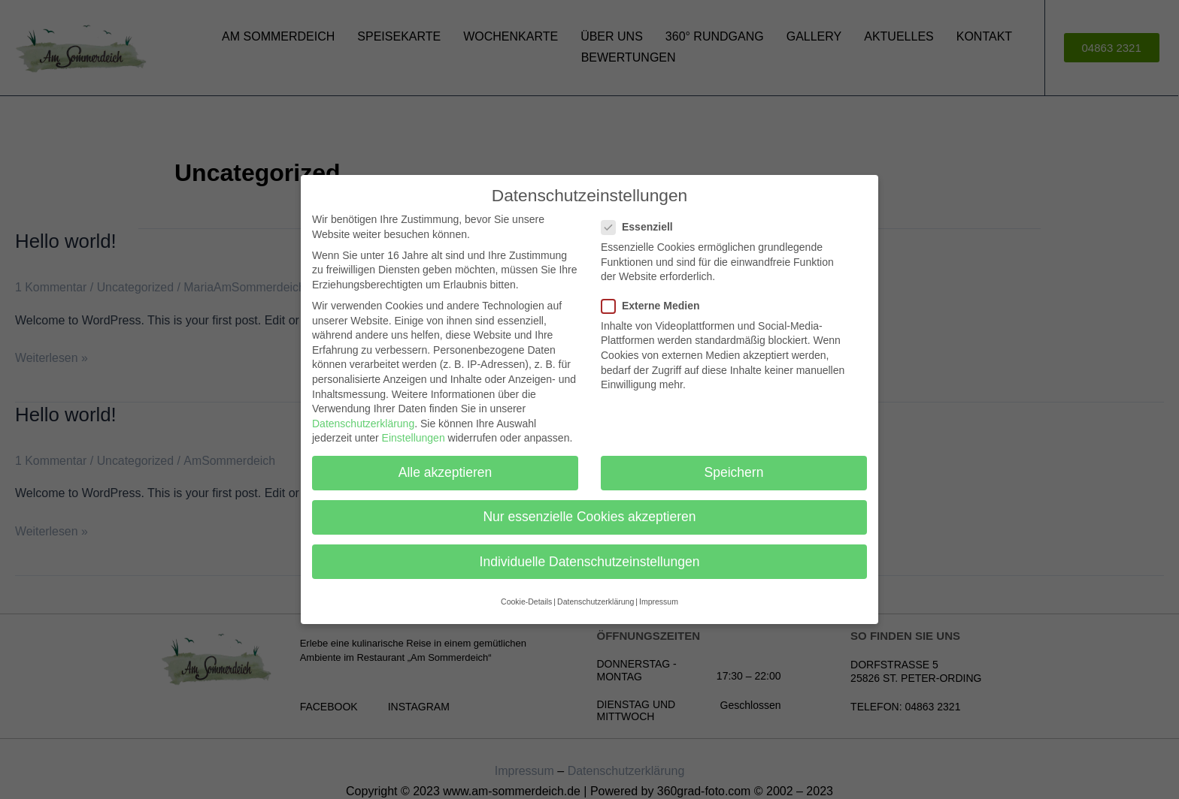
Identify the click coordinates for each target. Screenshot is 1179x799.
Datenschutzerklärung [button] (595, 588)
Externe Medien (655, 292)
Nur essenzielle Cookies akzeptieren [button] (589, 503)
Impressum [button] (658, 588)
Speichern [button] (734, 459)
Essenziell (642, 214)
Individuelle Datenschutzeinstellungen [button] (590, 548)
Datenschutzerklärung (363, 410)
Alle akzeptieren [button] (446, 459)
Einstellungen (413, 425)
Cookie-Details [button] (526, 588)
